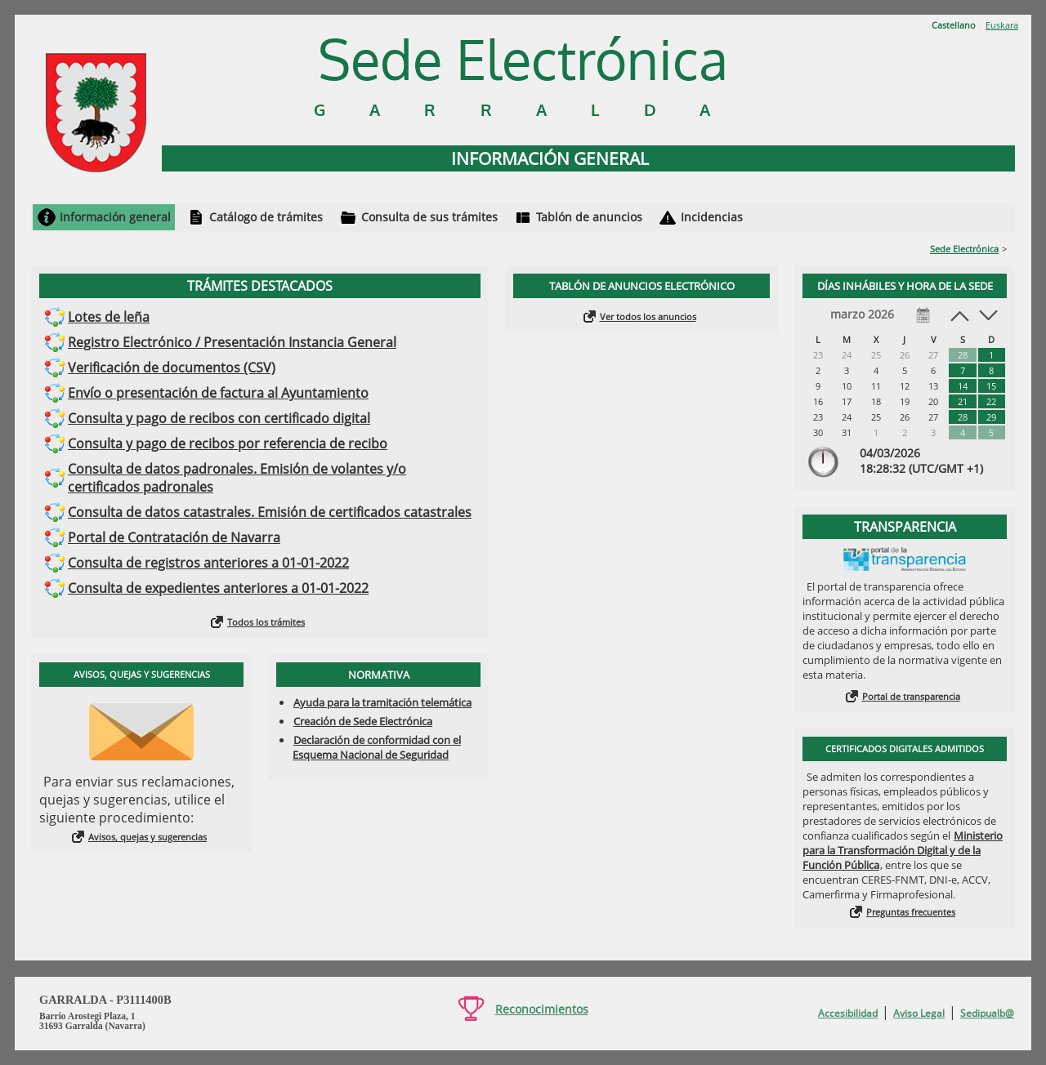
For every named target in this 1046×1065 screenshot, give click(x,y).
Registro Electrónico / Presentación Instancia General (232, 342)
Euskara (1002, 25)
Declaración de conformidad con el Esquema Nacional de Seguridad (377, 747)
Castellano (954, 25)
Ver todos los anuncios (648, 316)
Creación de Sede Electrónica (362, 721)
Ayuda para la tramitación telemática (382, 702)
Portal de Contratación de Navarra (174, 537)
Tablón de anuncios (589, 217)
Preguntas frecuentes (910, 912)
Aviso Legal (919, 1013)
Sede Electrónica (964, 249)
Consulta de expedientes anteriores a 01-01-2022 (218, 588)
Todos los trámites (266, 622)
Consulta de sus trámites (429, 217)
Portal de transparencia (911, 696)
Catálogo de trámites (266, 217)
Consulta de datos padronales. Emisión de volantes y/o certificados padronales (237, 478)
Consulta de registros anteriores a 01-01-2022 (208, 563)
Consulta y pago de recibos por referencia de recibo (227, 443)
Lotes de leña (109, 317)
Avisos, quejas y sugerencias (147, 837)
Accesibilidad (848, 1013)
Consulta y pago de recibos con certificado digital (219, 418)
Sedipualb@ (987, 1013)
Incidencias (712, 217)
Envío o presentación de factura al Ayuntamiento (218, 393)
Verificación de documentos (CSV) (171, 368)
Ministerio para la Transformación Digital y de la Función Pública (902, 850)
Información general (115, 217)
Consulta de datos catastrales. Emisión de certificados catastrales (270, 512)
